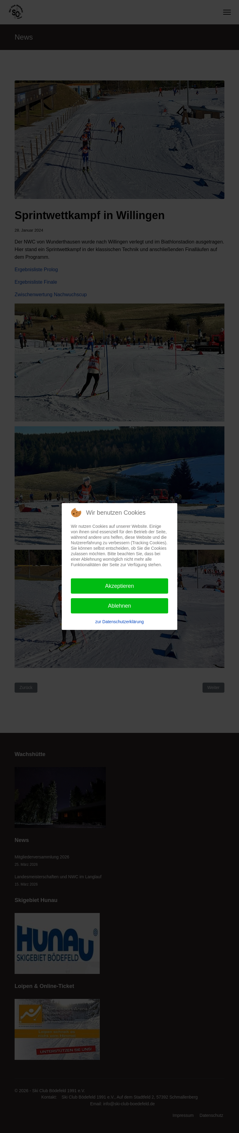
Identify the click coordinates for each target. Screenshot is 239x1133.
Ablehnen (119, 606)
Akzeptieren (119, 586)
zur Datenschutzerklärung (119, 621)
